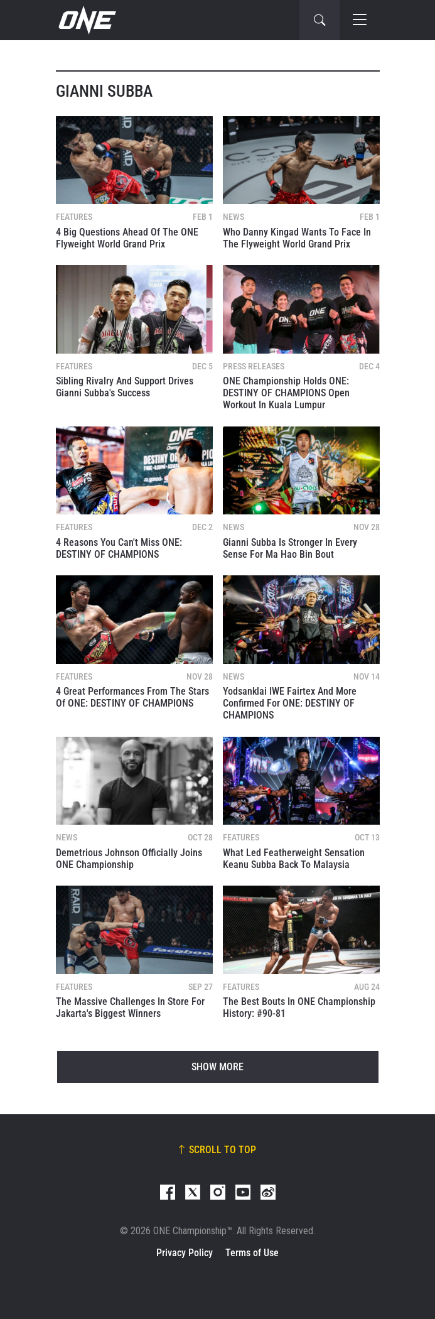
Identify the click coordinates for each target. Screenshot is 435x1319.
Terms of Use (252, 1253)
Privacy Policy (184, 1253)
